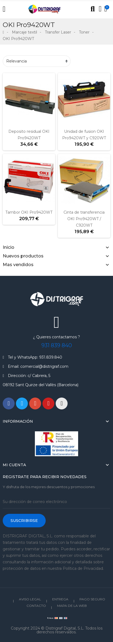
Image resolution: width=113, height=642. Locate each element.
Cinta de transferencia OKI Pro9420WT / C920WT (84, 219)
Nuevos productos (23, 256)
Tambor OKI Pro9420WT (28, 212)
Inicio (8, 247)
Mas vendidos (18, 264)
